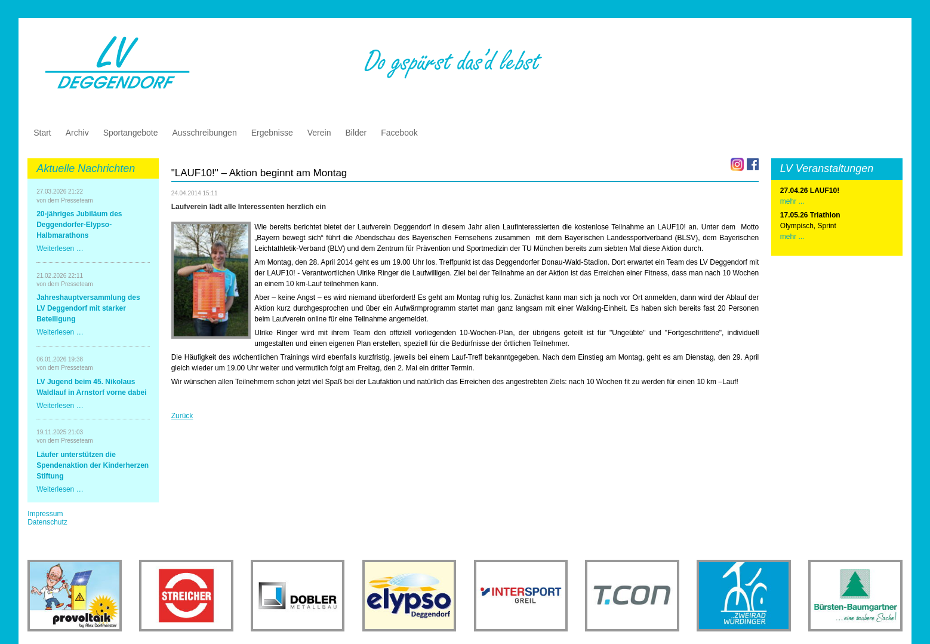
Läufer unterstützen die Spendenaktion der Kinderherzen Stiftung (92, 465)
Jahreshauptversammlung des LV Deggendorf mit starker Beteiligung (88, 308)
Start (42, 132)
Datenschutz (47, 522)
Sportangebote (130, 132)
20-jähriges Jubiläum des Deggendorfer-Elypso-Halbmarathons (79, 225)
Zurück (182, 416)
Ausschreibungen (205, 132)
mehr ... (792, 236)
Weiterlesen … (59, 248)
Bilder (356, 132)
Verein (319, 132)
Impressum (45, 514)
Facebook (399, 132)
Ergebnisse (272, 132)
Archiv (77, 132)
